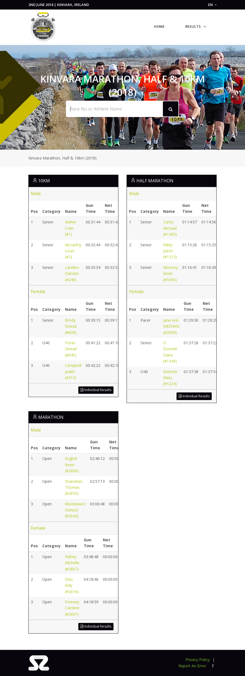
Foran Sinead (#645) (71, 349)
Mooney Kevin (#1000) (170, 273)
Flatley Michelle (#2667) (72, 562)
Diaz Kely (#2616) (72, 585)
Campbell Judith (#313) (73, 371)
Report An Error (192, 665)
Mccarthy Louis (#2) (73, 251)
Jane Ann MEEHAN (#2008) (171, 326)
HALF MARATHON (155, 181)
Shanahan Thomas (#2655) (73, 487)
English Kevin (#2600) (72, 464)
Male (36, 193)
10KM (44, 181)
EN (212, 4)
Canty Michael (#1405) (170, 228)
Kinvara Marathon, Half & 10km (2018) (62, 158)
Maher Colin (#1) (70, 228)
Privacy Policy (198, 659)
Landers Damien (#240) (72, 273)
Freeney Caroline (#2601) (72, 608)
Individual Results (95, 390)
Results (193, 26)
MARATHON (51, 417)
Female (38, 291)
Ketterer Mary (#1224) (170, 377)
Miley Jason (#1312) (170, 251)
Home (159, 26)
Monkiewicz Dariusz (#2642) (75, 510)
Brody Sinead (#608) (71, 326)
